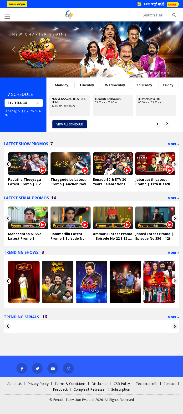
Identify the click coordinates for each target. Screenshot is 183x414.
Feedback (60, 389)
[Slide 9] (158, 73)
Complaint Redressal (89, 389)
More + (173, 144)
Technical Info (147, 383)
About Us (14, 383)
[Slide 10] (162, 73)
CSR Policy (122, 383)
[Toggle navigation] (7, 16)
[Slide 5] (145, 73)
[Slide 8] (155, 73)
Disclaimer (100, 383)
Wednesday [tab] (115, 85)
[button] (13, 49)
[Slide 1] (130, 73)
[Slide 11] (165, 73)
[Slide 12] (168, 73)
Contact (169, 383)
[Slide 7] (152, 73)
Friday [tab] (168, 85)
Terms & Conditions (70, 383)
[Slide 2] (135, 73)
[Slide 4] (142, 73)
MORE (172, 4)
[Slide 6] (148, 73)
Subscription (120, 389)
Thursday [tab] (144, 85)
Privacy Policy (38, 383)
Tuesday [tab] (86, 85)
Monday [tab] (61, 85)
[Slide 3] (138, 73)
